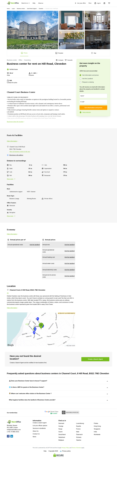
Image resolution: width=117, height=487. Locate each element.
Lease (13, 8)
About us (40, 3)
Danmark (61, 453)
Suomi (60, 461)
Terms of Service (76, 477)
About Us (35, 460)
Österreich (79, 464)
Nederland (61, 467)
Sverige (60, 455)
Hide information (12, 141)
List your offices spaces (40, 455)
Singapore (97, 458)
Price (90, 3)
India (95, 461)
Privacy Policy (65, 477)
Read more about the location (16, 121)
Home (8, 8)
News (34, 466)
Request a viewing (88, 82)
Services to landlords (39, 458)
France (78, 458)
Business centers (21, 8)
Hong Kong (97, 455)
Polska (96, 453)
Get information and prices (90, 75)
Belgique (61, 469)
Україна (78, 469)
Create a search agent (39, 452)
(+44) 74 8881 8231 (13, 461)
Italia (77, 461)
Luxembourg (80, 453)
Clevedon (41, 8)
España (78, 455)
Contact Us (36, 463)
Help (34, 3)
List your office (80, 3)
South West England (32, 8)
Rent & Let (25, 3)
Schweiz (78, 467)
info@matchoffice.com (14, 459)
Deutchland (62, 464)
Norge (60, 458)
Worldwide (97, 464)
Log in (97, 3)
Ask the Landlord (87, 79)
